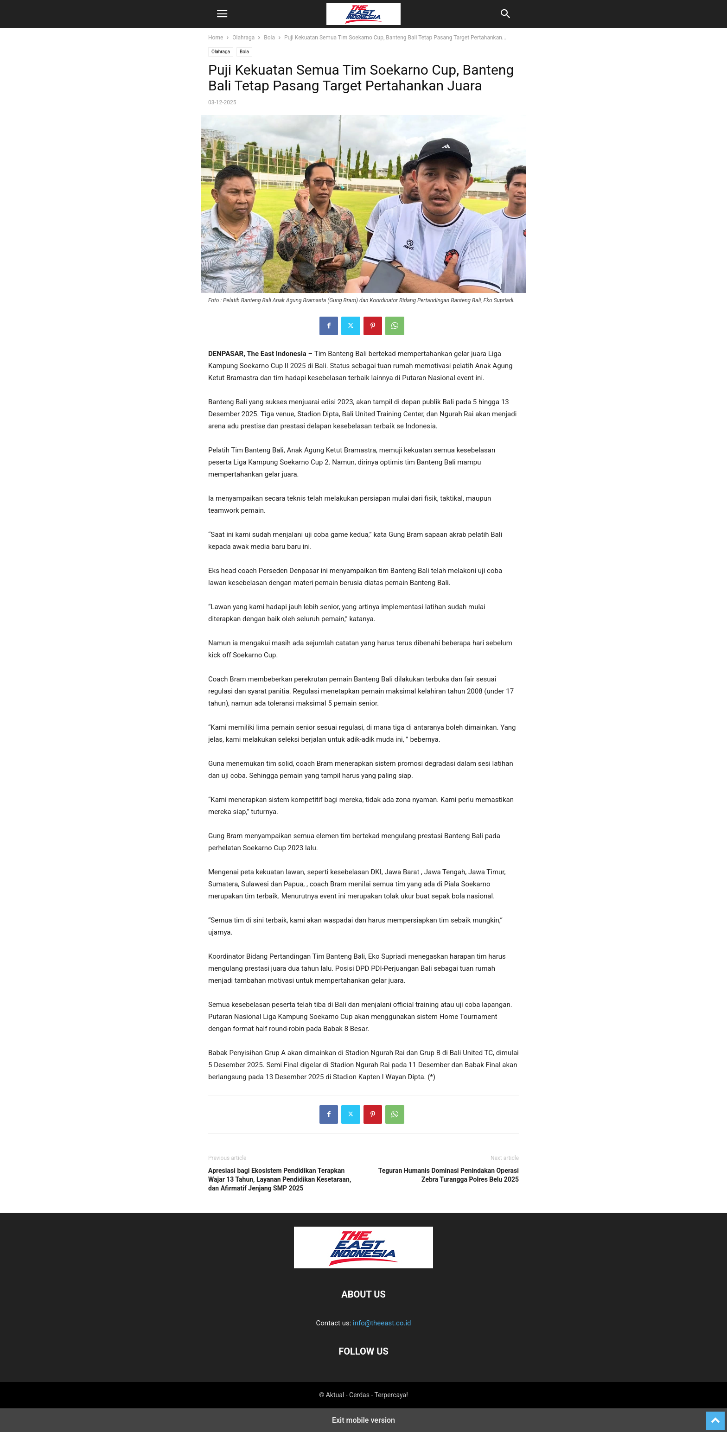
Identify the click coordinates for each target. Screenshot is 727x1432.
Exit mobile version (363, 1420)
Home (215, 37)
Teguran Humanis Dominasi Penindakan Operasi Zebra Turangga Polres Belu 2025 (448, 1175)
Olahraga (243, 37)
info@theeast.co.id (382, 1323)
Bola (269, 37)
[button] (222, 14)
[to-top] (715, 1417)
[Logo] (363, 1266)
